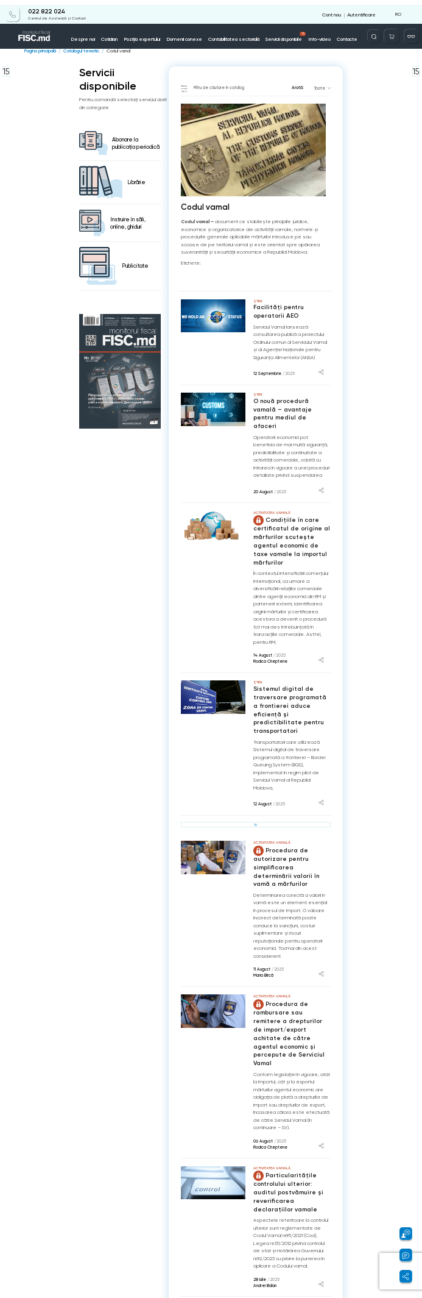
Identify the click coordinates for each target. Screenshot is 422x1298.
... (318, 1250)
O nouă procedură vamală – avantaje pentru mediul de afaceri (291, 406)
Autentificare (362, 9)
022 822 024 (41, 7)
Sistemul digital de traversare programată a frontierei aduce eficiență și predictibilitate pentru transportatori (290, 686)
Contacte (343, 34)
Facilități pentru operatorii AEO (291, 311)
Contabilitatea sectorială (234, 34)
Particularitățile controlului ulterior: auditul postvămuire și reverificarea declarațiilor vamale (291, 1135)
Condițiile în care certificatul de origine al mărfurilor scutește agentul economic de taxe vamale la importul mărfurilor (289, 525)
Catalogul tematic (79, 51)
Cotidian (117, 34)
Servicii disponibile (286, 32)
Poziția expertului (148, 34)
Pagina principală (39, 51)
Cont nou (334, 9)
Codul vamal (115, 51)
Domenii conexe (187, 34)
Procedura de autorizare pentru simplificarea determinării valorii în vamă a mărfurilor (290, 831)
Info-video (317, 34)
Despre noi (92, 34)
